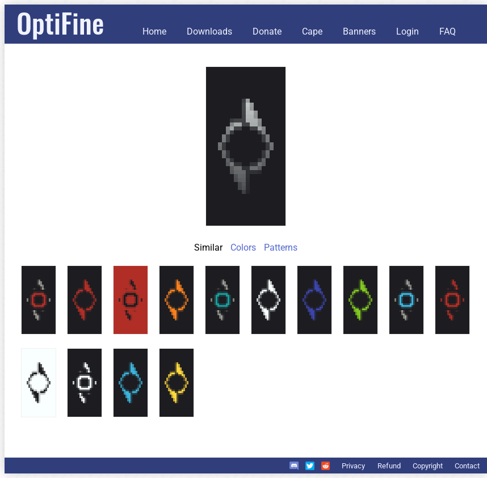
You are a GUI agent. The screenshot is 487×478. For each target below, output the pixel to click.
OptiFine (60, 22)
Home (154, 31)
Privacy (353, 466)
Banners (359, 31)
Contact (467, 466)
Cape (312, 31)
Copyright (428, 466)
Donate (267, 31)
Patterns (280, 247)
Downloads (209, 31)
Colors (243, 247)
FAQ (447, 31)
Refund (389, 466)
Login (407, 31)
